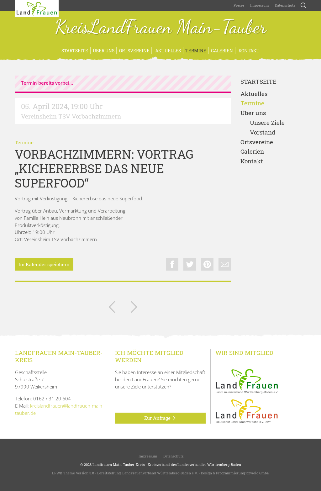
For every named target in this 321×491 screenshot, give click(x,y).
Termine (195, 51)
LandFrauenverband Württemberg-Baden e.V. (160, 473)
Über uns (103, 51)
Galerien (222, 51)
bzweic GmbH (257, 473)
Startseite (74, 51)
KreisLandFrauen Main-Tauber (160, 27)
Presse (239, 5)
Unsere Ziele (267, 122)
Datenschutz (284, 5)
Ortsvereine (134, 51)
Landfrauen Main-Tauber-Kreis (118, 464)
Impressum (259, 5)
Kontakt (249, 51)
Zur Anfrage (160, 418)
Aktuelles (167, 51)
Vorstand (262, 132)
